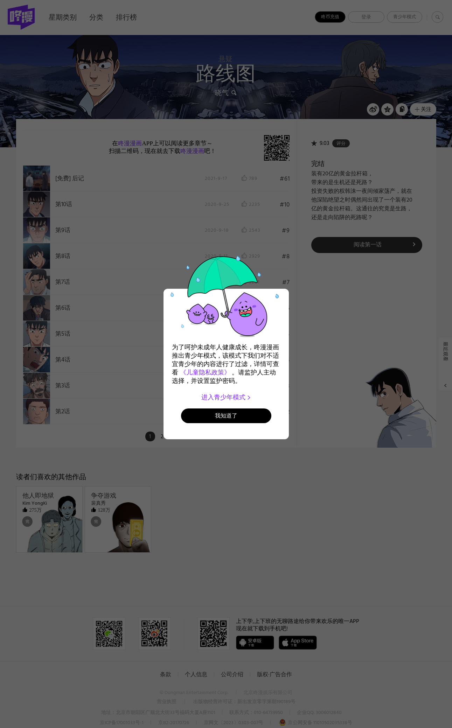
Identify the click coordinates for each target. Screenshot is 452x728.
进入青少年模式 (226, 397)
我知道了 (226, 416)
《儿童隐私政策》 (205, 372)
